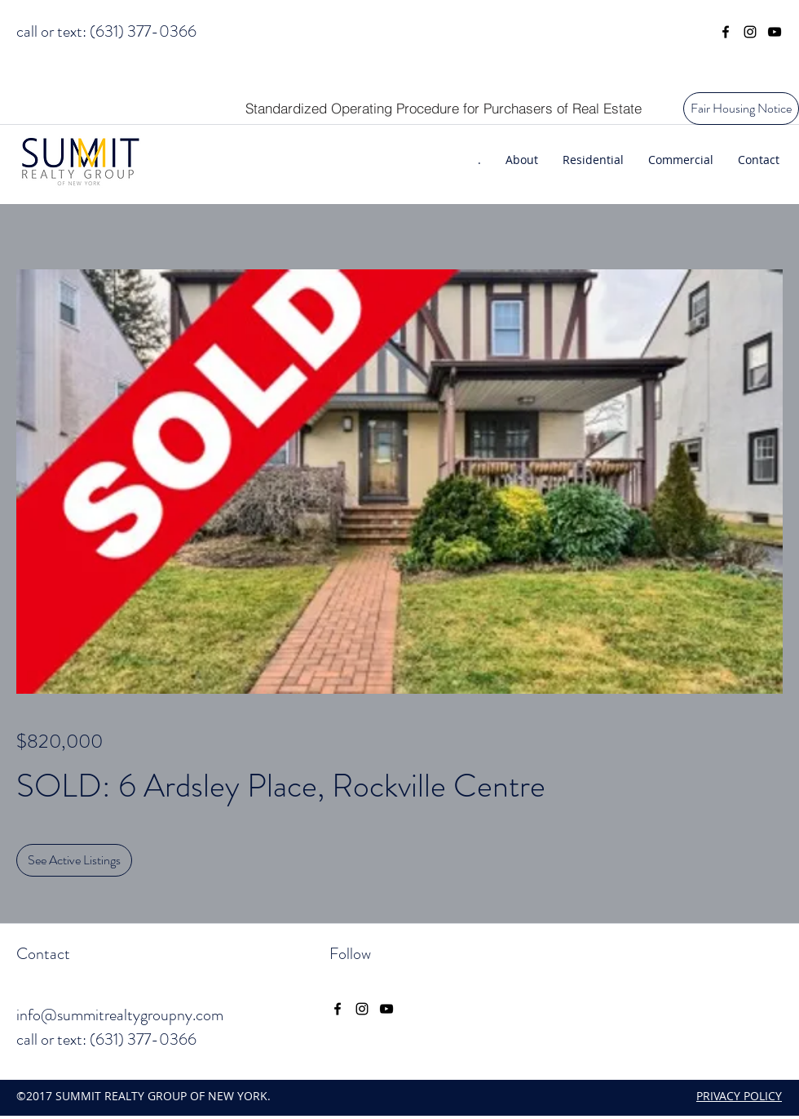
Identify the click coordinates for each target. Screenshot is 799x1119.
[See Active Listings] (74, 860)
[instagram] (750, 32)
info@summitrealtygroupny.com (119, 1015)
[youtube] (774, 32)
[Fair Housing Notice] (741, 108)
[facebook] (725, 32)
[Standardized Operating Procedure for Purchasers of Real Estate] (443, 107)
